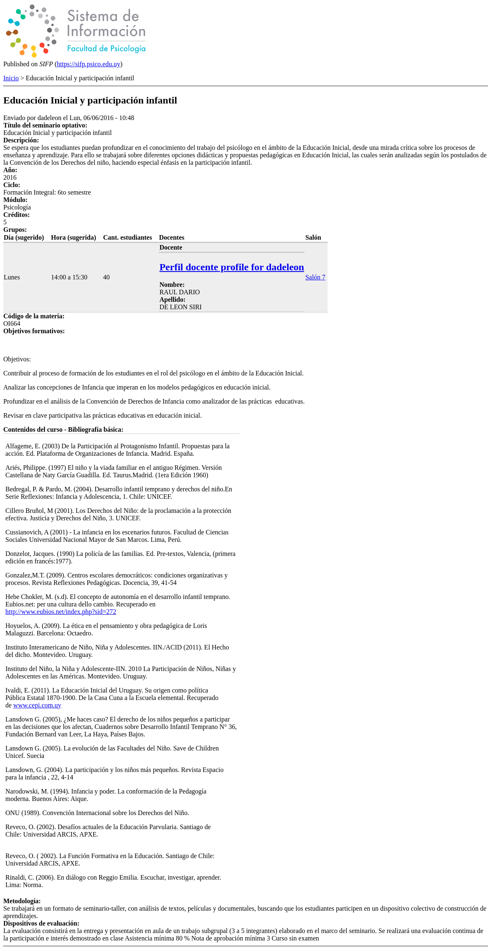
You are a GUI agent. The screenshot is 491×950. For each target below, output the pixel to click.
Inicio (11, 78)
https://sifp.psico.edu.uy (88, 63)
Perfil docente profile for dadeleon (231, 267)
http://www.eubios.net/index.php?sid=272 (60, 611)
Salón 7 (315, 277)
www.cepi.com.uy (37, 705)
